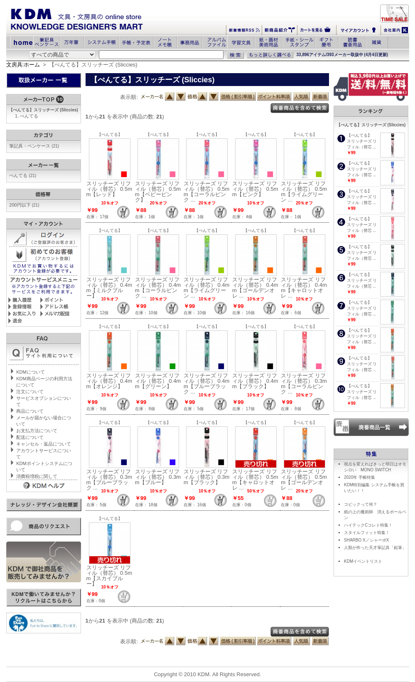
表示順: (129, 97)
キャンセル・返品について (43, 443)
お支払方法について (36, 430)
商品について (30, 411)
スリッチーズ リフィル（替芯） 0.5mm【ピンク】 (255, 188)
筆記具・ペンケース (34, 145)
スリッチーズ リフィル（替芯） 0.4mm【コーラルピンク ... (158, 287)
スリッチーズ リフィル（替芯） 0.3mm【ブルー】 (158, 476)
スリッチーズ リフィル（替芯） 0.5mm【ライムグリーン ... (304, 191)
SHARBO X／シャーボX (366, 540)
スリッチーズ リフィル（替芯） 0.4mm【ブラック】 (255, 380)
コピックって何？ (360, 504)
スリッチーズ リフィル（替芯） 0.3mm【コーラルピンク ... (304, 383)
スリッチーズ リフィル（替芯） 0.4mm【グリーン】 (158, 380)
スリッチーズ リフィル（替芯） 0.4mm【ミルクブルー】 (109, 287)
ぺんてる (29, 115)
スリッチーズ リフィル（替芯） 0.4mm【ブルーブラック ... (207, 383)
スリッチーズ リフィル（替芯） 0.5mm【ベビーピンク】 (158, 191)
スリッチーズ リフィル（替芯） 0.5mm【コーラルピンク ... (207, 191)
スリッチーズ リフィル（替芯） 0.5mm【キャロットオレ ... (255, 479)
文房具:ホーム (23, 65)
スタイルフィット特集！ (367, 532)
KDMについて (30, 371)
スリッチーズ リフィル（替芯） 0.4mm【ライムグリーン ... (207, 287)
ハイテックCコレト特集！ (368, 525)
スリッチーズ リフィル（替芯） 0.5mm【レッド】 (109, 188)
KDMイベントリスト (363, 561)
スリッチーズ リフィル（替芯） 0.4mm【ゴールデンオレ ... (255, 287)
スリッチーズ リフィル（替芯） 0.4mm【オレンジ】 (109, 380)
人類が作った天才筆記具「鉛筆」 (375, 547)
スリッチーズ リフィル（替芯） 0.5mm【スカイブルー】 (109, 575)
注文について (30, 391)
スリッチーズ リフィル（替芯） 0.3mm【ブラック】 (207, 476)
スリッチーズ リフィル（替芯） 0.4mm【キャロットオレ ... (304, 287)
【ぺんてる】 (109, 134)
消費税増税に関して (36, 476)
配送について (30, 437)
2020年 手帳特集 (359, 477)
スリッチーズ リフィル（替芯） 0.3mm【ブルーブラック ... (109, 479)
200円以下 (24, 204)
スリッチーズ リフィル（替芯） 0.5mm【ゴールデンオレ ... (304, 479)
